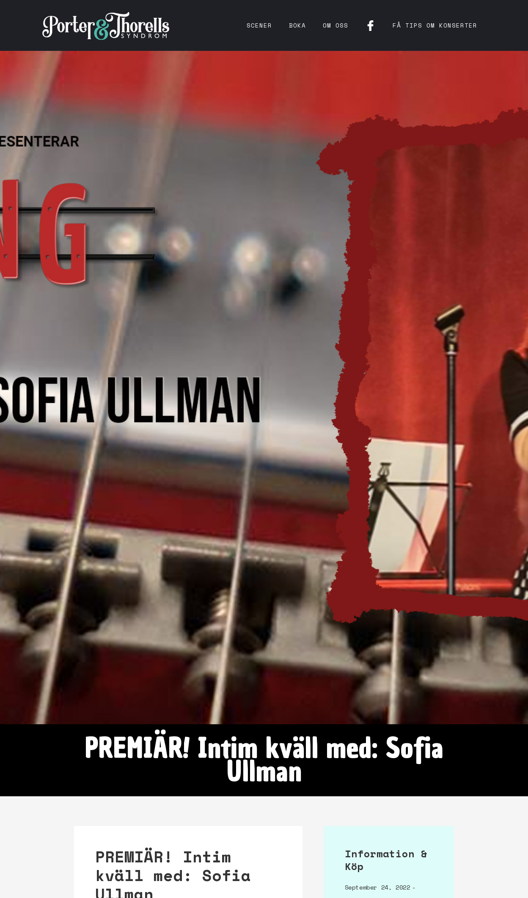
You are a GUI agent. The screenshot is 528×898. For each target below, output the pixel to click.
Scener (259, 25)
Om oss (335, 25)
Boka (297, 25)
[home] (105, 25)
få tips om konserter (435, 25)
